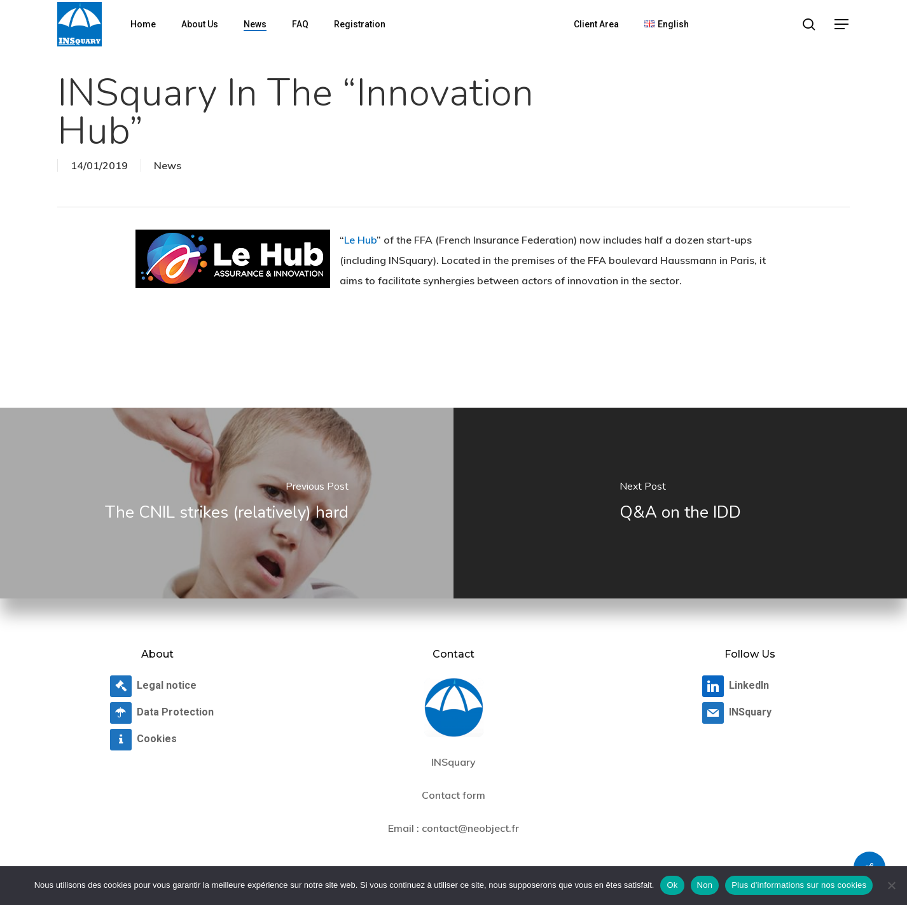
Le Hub (360, 239)
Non (705, 885)
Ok (672, 885)
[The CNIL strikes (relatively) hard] (227, 503)
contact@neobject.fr (470, 828)
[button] (842, 24)
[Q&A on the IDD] (680, 503)
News (167, 165)
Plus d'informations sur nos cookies (798, 885)
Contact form (453, 795)
